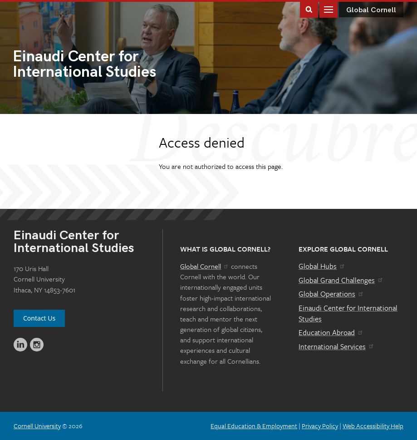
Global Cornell (371, 10)
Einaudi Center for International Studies (348, 313)
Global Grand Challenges (341, 280)
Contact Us (39, 318)
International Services (336, 346)
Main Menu (328, 9)
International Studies (110, 65)
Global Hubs (322, 266)
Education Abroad (331, 332)
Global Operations (331, 293)
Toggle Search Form (309, 9)
